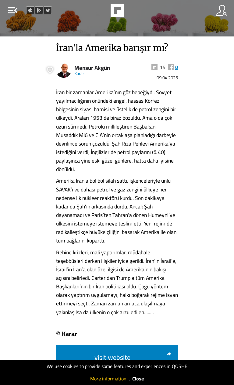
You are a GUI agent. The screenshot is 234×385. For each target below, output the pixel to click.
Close (138, 378)
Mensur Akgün (92, 68)
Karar (79, 73)
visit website (133, 357)
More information (108, 378)
